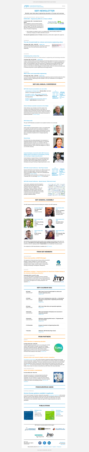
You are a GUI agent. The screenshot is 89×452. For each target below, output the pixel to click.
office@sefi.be (62, 442)
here (29, 281)
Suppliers (54, 446)
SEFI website (49, 246)
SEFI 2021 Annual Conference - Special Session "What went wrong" (40, 181)
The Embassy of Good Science (30, 359)
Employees (59, 446)
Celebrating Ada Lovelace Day (31, 56)
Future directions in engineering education (35, 341)
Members (40, 446)
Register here (41, 294)
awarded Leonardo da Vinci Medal (36, 105)
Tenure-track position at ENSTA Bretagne (35, 258)
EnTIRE (28, 364)
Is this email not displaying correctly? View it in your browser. (44, 1)
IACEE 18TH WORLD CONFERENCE (33, 370)
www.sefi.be (63, 444)
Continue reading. (36, 114)
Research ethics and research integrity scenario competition (39, 357)
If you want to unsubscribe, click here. (44, 450)
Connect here (43, 351)
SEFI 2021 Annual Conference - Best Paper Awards (36, 167)
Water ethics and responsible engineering (35, 73)
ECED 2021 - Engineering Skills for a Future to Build (38, 18)
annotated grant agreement (54, 395)
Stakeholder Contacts (47, 446)
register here (42, 44)
